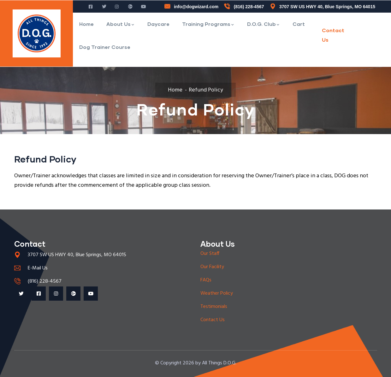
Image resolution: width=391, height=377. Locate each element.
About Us (120, 24)
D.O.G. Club (263, 24)
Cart (299, 24)
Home (86, 24)
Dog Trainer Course (104, 47)
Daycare (158, 24)
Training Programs (208, 24)
